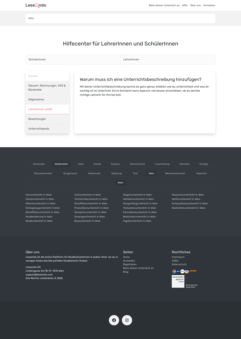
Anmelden (209, 5)
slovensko (39, 164)
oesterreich (61, 164)
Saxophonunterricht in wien (90, 212)
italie (81, 164)
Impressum (178, 257)
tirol (135, 173)
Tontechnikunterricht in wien (91, 199)
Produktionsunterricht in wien (91, 208)
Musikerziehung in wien (39, 216)
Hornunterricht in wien (39, 194)
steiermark (94, 173)
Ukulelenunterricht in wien (138, 199)
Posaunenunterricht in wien (188, 194)
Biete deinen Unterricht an (164, 5)
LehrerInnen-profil (40, 109)
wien (151, 173)
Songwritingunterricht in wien (140, 203)
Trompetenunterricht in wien (139, 208)
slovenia (184, 164)
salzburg (116, 173)
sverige (203, 164)
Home (126, 257)
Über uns (195, 5)
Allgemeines (36, 99)
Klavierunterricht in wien (40, 199)
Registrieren (130, 264)
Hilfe (185, 5)
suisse (97, 164)
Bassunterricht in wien (87, 221)
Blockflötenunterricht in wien (42, 212)
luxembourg (162, 164)
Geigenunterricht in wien (137, 194)
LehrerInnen (131, 59)
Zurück (32, 76)
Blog (125, 271)
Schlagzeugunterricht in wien (43, 208)
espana (115, 164)
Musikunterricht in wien (39, 221)
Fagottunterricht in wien (137, 221)
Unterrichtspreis (38, 128)
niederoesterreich (175, 173)
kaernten (201, 173)
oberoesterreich (43, 173)
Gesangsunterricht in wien (89, 216)
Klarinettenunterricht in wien (188, 208)
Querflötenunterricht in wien (90, 203)
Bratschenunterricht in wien (139, 216)
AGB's (175, 260)
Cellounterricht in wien (87, 194)
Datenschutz (179, 264)
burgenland (70, 173)
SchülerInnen (37, 59)
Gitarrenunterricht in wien (41, 203)
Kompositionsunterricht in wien (190, 203)
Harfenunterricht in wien (186, 199)
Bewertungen (37, 119)
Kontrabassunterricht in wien (140, 212)
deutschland (137, 164)
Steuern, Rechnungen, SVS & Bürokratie (47, 87)
